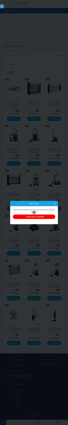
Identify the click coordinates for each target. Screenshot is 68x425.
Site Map (18, 400)
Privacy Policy (18, 392)
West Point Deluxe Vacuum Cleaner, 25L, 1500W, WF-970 (34, 195)
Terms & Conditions (18, 394)
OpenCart (37, 414)
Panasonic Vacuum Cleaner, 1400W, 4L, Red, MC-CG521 (13, 240)
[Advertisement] (34, 26)
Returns (18, 398)
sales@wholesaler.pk (18, 371)
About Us (18, 388)
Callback (23, 5)
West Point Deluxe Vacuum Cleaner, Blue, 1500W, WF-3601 (54, 195)
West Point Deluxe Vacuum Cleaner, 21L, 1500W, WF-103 (34, 150)
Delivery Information (18, 390)
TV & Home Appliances (11, 42)
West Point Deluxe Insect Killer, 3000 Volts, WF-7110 (34, 104)
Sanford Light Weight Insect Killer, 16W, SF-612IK (13, 285)
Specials (18, 406)
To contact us (18, 365)
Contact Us (18, 396)
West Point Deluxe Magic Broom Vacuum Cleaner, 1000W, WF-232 (54, 330)
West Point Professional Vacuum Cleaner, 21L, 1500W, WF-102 (13, 150)
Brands (18, 402)
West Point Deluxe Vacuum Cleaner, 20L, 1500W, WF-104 (54, 240)
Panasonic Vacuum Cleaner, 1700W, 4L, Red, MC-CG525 (34, 285)
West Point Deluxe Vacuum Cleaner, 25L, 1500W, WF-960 (34, 240)
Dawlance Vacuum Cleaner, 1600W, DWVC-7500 (34, 330)
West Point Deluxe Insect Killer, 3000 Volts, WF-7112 (54, 104)
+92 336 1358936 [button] (18, 360)
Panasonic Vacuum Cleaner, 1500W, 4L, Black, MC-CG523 (54, 285)
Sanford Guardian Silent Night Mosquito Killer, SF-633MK (13, 330)
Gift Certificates (18, 404)
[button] (22, 3)
